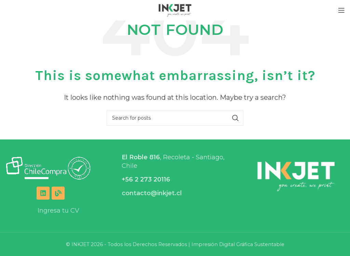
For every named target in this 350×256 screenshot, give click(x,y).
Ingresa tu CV (58, 210)
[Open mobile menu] (341, 10)
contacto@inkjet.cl (152, 193)
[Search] (175, 118)
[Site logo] (175, 10)
